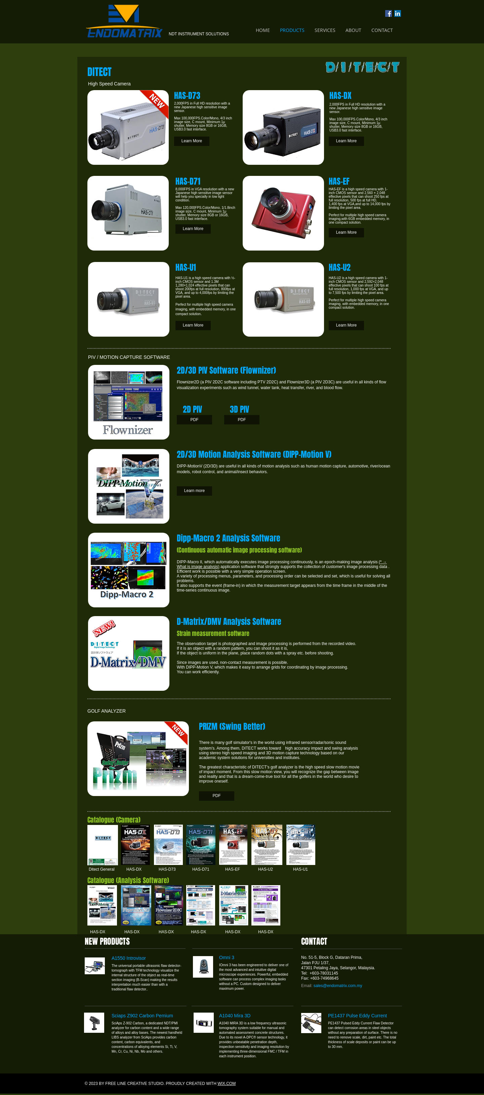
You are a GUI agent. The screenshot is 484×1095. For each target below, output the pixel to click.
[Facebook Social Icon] (388, 13)
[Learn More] (191, 141)
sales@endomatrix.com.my (338, 985)
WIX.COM (226, 1083)
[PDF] (194, 419)
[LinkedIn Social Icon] (397, 13)
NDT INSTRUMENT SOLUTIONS (199, 34)
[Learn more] (194, 491)
